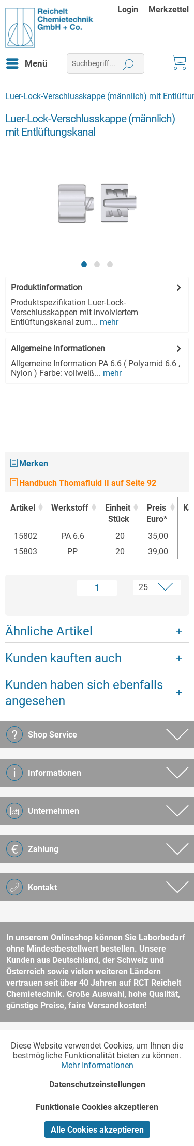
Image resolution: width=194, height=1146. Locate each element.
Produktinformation (46, 287)
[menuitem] (132, 9)
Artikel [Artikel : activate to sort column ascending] (22, 508)
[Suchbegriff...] (105, 63)
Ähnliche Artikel (49, 631)
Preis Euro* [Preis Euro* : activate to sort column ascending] (156, 513)
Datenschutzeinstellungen (97, 1084)
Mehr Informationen (97, 1065)
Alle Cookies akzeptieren (97, 1130)
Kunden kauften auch (63, 658)
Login (127, 9)
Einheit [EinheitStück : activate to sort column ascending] (117, 514)
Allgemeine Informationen (58, 348)
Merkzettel (168, 9)
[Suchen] (128, 63)
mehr (108, 322)
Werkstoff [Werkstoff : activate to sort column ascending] (69, 508)
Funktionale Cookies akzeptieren (97, 1107)
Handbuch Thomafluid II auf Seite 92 (83, 483)
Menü (27, 62)
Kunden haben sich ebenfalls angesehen (84, 693)
